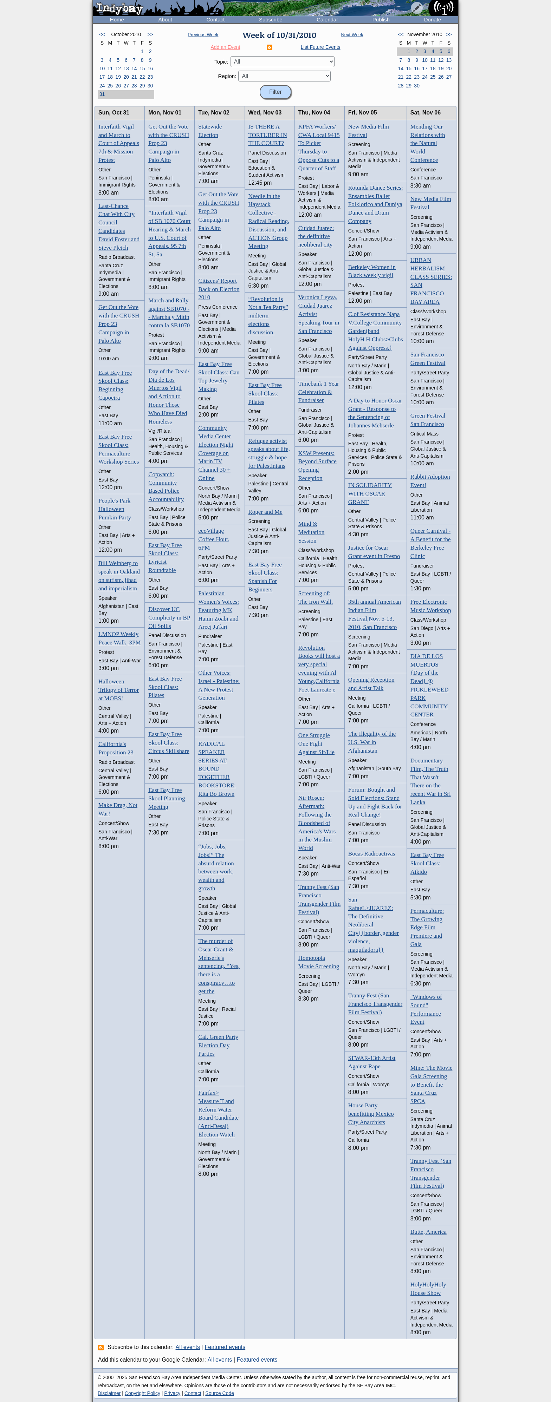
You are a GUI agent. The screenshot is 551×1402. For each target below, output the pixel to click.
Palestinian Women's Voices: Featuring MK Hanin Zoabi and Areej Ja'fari (218, 610)
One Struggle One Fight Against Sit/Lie (316, 743)
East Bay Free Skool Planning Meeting (166, 798)
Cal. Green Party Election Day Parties (218, 1045)
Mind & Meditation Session (311, 532)
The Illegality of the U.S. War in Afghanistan (372, 742)
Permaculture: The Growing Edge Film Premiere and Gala (427, 928)
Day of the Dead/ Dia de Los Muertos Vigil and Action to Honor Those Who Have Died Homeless (168, 396)
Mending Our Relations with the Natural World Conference (427, 143)
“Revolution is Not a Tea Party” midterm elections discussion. (268, 316)
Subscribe (271, 19)
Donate (432, 19)
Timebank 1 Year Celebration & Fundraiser (318, 392)
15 (142, 68)
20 (126, 77)
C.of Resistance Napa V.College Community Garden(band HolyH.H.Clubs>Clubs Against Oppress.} (375, 331)
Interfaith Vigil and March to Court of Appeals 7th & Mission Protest (118, 143)
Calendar (327, 19)
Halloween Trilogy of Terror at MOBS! (118, 690)
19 (118, 77)
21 (134, 77)
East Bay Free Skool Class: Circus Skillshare (168, 742)
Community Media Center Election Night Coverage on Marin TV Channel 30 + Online (215, 453)
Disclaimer (109, 1393)
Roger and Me (265, 512)
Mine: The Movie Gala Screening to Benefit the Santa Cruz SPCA (431, 1084)
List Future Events (321, 47)
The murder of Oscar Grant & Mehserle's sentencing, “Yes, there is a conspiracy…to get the (219, 966)
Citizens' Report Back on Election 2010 (218, 289)
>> (150, 34)
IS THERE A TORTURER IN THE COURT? (267, 135)
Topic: (221, 62)
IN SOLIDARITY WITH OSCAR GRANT (370, 493)
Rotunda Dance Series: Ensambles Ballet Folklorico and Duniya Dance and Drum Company (375, 204)
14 (134, 68)
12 (118, 68)
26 (118, 86)
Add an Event (225, 47)
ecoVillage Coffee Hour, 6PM (213, 539)
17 (102, 77)
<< (102, 34)
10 (102, 68)
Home (117, 19)
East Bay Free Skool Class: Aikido (427, 863)
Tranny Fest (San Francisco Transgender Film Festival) (375, 1004)
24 (102, 86)
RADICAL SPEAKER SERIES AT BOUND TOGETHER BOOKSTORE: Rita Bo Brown (216, 768)
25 (110, 86)
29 (142, 86)
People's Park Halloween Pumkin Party (114, 509)
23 (150, 77)
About (165, 19)
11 (110, 68)
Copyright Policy (142, 1393)
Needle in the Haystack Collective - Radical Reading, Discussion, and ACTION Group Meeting (269, 221)
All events (188, 1347)
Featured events (225, 1347)
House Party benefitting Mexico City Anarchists (371, 1114)
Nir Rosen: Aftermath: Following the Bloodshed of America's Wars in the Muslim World (317, 822)
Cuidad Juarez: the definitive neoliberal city (316, 236)
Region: (227, 76)
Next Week (352, 34)
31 (102, 94)
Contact (215, 19)
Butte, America (428, 1232)
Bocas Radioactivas (371, 853)
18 (110, 77)
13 (126, 68)
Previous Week (203, 34)
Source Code (219, 1393)
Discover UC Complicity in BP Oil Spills (169, 617)
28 (134, 86)
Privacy (172, 1393)
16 (150, 68)
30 (150, 86)
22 (142, 77)
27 (126, 86)
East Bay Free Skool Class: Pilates (165, 687)
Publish (381, 19)
